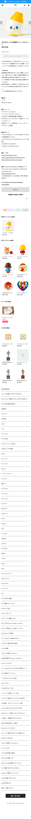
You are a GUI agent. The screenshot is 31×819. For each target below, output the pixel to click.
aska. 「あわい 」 (5, 683)
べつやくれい (4, 493)
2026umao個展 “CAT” (7, 758)
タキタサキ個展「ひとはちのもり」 (9, 743)
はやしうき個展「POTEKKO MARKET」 (11, 394)
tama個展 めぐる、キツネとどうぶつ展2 (12, 703)
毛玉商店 (3, 419)
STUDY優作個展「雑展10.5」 (9, 404)
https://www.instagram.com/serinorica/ (13, 157)
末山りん (3, 468)
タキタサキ (4, 503)
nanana (3, 523)
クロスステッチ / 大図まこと (8, 443)
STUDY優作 (4, 439)
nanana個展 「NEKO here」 (8, 778)
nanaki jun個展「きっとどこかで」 (10, 773)
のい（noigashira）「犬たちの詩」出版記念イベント (14, 668)
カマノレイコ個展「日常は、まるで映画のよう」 (13, 733)
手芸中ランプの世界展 (7, 448)
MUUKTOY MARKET (7, 738)
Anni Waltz (4, 548)
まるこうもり (4, 498)
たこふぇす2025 (5, 748)
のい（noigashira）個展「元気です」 (10, 638)
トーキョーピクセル (6, 473)
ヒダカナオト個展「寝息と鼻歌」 (9, 643)
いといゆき (4, 533)
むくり (2, 429)
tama (2, 568)
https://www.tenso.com (8, 173)
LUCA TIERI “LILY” (6, 613)
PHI (2, 593)
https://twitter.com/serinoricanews (12, 160)
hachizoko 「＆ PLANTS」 (8, 728)
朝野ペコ (3, 483)
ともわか (3, 558)
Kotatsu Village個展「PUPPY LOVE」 (11, 763)
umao (3, 424)
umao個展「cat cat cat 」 (8, 603)
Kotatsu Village (5, 608)
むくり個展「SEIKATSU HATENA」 (10, 768)
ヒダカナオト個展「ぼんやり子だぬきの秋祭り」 (13, 698)
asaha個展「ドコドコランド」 (8, 673)
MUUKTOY (4, 508)
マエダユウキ (4, 588)
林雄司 (3, 553)
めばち (3, 563)
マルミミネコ (4, 463)
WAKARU (4, 538)
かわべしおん (4, 434)
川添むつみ (4, 513)
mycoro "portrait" (6, 663)
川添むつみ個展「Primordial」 (9, 653)
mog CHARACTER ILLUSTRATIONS (11, 708)
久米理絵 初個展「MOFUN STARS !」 (11, 718)
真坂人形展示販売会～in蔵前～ (9, 723)
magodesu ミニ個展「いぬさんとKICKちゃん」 (13, 713)
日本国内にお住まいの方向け (15, 194)
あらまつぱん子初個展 (7, 633)
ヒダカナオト (4, 488)
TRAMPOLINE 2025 (7, 688)
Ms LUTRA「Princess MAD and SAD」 (12, 623)
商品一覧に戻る (15, 796)
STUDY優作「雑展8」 (7, 598)
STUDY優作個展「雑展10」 (8, 753)
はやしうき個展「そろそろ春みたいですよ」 (12, 628)
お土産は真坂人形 (6, 783)
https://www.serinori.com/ (9, 155)
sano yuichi (4, 583)
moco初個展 (4, 648)
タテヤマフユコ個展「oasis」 (8, 618)
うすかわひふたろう (6, 573)
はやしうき (4, 414)
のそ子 (3, 518)
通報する (27, 198)
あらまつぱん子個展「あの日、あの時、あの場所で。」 (14, 399)
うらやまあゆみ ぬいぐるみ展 (9, 678)
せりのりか (4, 478)
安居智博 (3, 409)
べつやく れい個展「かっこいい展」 (10, 693)
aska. (2, 528)
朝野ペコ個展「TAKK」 (7, 788)
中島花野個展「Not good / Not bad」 (11, 658)
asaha (3, 453)
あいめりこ (4, 543)
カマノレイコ (4, 458)
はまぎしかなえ (5, 578)
